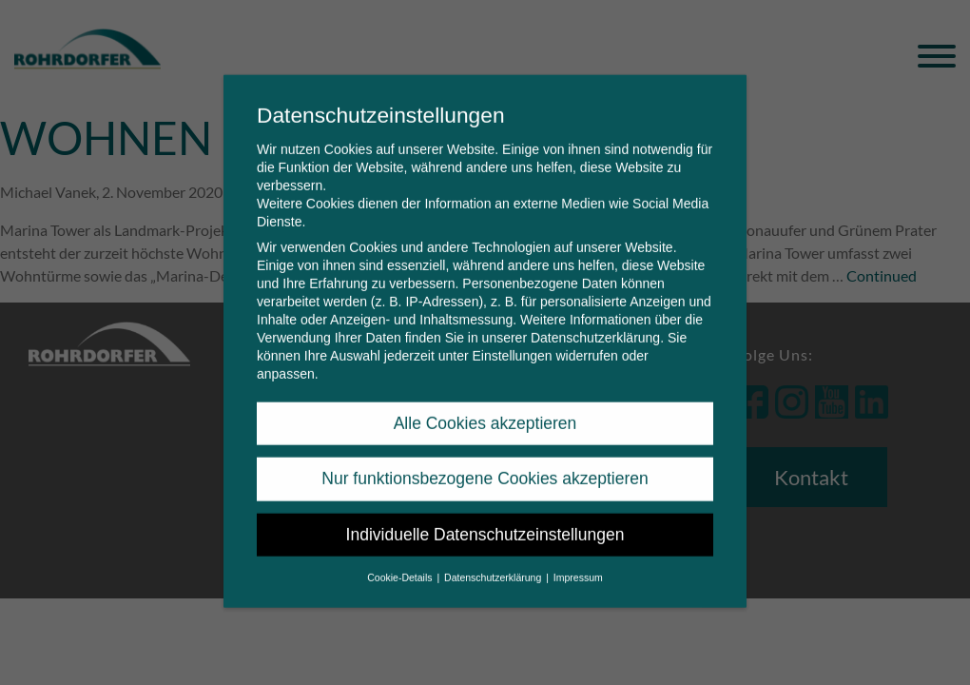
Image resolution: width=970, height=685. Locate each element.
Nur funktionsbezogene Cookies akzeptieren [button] (484, 461)
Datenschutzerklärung (595, 320)
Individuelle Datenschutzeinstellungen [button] (485, 517)
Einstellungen (512, 338)
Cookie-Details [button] (401, 560)
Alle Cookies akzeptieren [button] (485, 406)
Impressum (578, 560)
